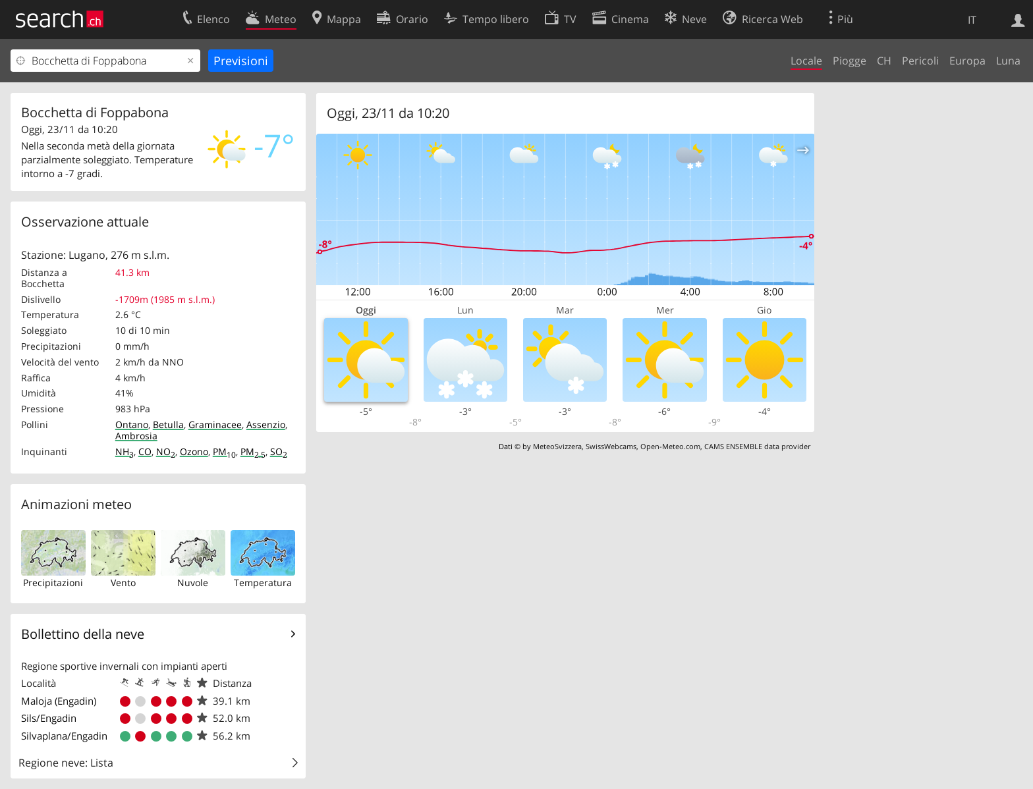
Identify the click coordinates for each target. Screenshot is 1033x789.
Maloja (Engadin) (58, 700)
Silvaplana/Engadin (64, 735)
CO (145, 451)
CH (884, 60)
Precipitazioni (53, 582)
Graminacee (215, 424)
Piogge (849, 60)
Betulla (168, 424)
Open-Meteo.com (670, 446)
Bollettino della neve (82, 634)
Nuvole (192, 582)
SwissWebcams (611, 446)
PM (224, 451)
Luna (1008, 60)
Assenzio (265, 424)
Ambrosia (136, 435)
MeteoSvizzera (557, 446)
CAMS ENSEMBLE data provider (757, 446)
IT (972, 20)
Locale (806, 60)
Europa (967, 60)
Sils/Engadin (48, 717)
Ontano (131, 424)
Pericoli (920, 60)
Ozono (194, 451)
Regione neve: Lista (65, 762)
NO (165, 451)
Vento (123, 582)
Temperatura (263, 582)
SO (278, 451)
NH (124, 451)
